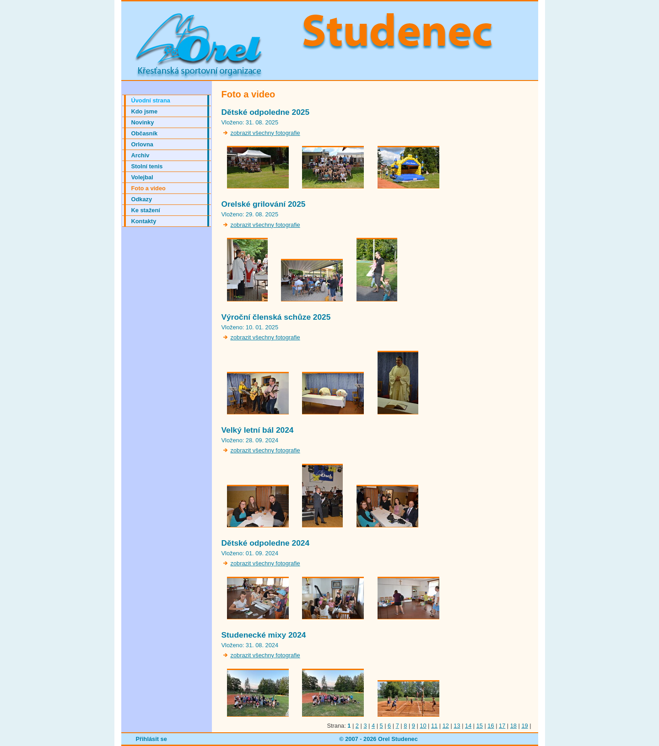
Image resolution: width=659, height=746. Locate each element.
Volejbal (142, 177)
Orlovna (142, 144)
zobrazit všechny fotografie (265, 132)
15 (479, 725)
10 (423, 725)
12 (446, 725)
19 (524, 725)
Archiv (140, 155)
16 (490, 725)
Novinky (142, 122)
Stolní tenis (147, 166)
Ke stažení (145, 210)
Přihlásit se (151, 738)
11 (434, 725)
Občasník (144, 133)
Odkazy (141, 199)
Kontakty (144, 221)
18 (513, 725)
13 (457, 725)
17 (502, 725)
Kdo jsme (144, 111)
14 (468, 725)
